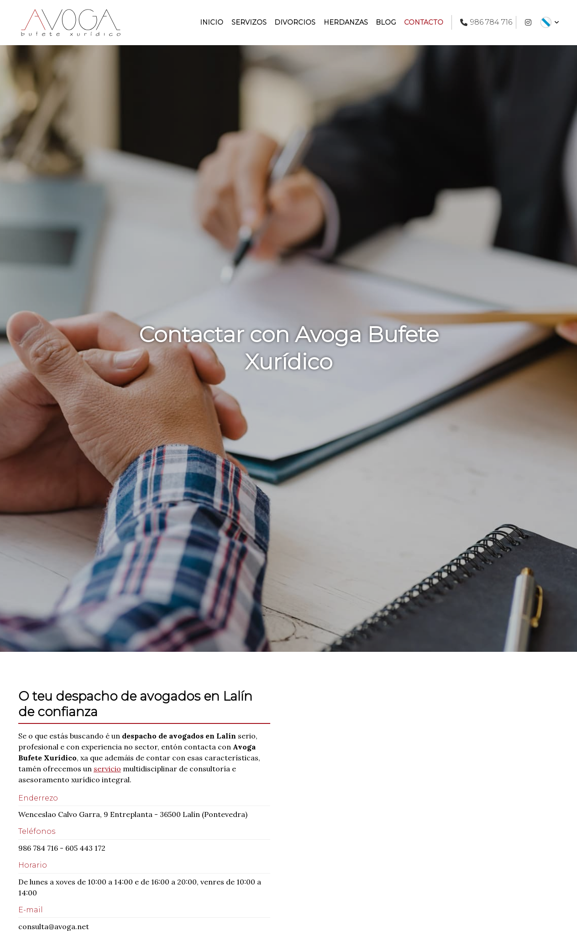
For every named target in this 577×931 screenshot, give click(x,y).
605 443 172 (85, 848)
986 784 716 (38, 848)
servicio (107, 768)
